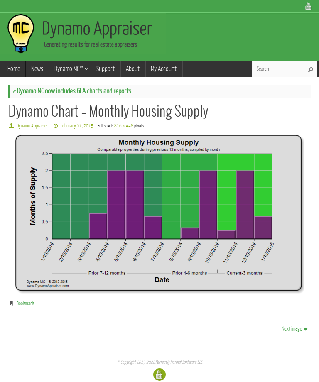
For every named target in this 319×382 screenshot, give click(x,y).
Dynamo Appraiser (32, 126)
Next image (295, 329)
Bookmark (25, 303)
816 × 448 (123, 126)
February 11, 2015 (77, 126)
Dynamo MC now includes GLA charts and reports (71, 91)
